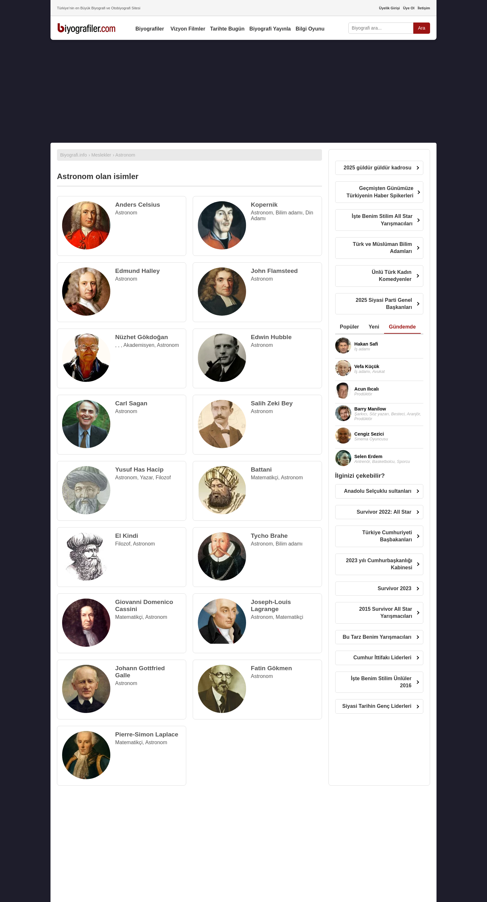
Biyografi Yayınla (270, 29)
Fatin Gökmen (271, 668)
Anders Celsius (137, 204)
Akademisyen (139, 345)
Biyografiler (149, 29)
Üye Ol (408, 8)
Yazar (146, 477)
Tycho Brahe (269, 535)
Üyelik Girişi (389, 8)
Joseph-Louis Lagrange (271, 605)
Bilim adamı (289, 212)
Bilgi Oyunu (310, 29)
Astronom (126, 212)
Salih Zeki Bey (272, 403)
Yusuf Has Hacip (139, 469)
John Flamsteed (274, 270)
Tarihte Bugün (227, 29)
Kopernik (264, 204)
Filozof (163, 477)
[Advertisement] (243, 91)
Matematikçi (264, 477)
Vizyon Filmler (187, 29)
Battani (261, 469)
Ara (421, 28)
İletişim (424, 8)
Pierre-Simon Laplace (146, 734)
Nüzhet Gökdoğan (141, 337)
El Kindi (126, 535)
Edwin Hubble (271, 337)
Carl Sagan (131, 403)
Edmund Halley (137, 270)
